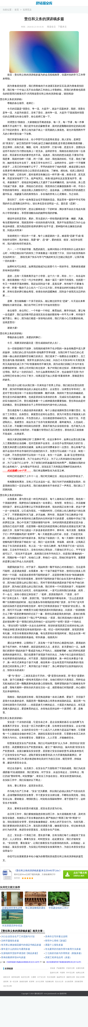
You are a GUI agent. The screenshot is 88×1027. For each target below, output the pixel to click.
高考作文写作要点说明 (56, 936)
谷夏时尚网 (80, 968)
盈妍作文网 (54, 973)
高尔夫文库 (59, 982)
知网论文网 (80, 973)
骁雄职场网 (23, 982)
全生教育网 (69, 982)
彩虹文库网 (80, 977)
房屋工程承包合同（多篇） (58, 957)
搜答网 (5, 982)
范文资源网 (51, 977)
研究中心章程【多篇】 (56, 940)
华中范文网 (70, 973)
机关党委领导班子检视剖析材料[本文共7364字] (64, 962)
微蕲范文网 (70, 977)
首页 (16, 10)
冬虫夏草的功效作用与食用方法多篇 (63, 949)
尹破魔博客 (60, 968)
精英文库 (6, 977)
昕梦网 (31, 982)
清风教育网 (79, 982)
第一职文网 (14, 982)
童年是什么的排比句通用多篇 (15, 949)
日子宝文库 (41, 977)
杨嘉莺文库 (61, 977)
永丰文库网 (40, 982)
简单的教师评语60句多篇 (13, 957)
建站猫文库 (38, 994)
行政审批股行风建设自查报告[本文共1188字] (23, 962)
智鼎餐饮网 (49, 982)
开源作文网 (70, 968)
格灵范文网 (25, 977)
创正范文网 (7, 986)
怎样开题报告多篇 (10, 940)
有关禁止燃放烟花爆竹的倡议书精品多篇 (21, 945)
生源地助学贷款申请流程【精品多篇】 (20, 953)
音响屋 (52, 968)
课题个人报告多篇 (54, 945)
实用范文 (27, 10)
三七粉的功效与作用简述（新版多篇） (64, 953)
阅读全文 (51, 27)
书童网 (62, 973)
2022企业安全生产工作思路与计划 (17, 936)
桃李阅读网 (15, 977)
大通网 (33, 977)
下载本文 (62, 27)
